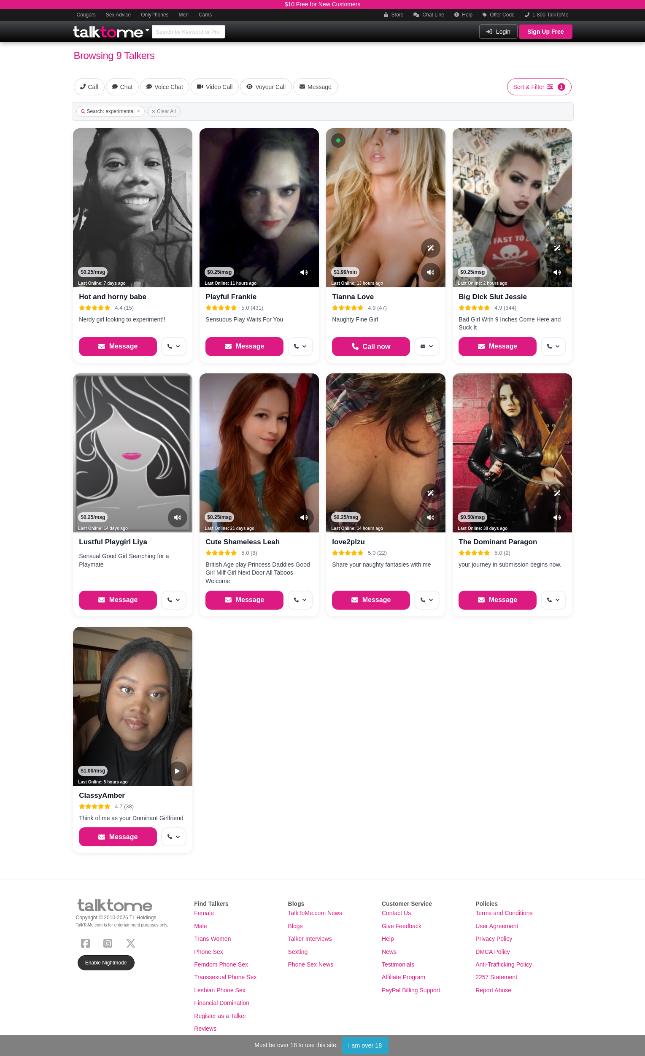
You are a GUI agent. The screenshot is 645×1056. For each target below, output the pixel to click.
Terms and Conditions (503, 913)
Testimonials (398, 964)
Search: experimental (110, 111)
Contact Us (396, 913)
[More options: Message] (427, 346)
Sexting (298, 951)
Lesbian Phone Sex (219, 990)
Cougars (86, 15)
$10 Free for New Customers (323, 4)
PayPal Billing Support (411, 990)
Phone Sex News (310, 964)
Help (463, 15)
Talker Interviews (310, 938)
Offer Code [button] (499, 15)
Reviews (205, 1028)
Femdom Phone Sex (221, 964)
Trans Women (212, 938)
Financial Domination (221, 1002)
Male (200, 926)
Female (204, 913)
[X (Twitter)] (132, 942)
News (389, 951)
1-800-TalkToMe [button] (547, 15)
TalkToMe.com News (315, 913)
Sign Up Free (545, 31)
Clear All (164, 111)
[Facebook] (87, 942)
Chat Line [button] (428, 15)
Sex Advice (118, 15)
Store (393, 15)
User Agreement (496, 926)
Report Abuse (493, 990)
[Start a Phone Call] (371, 346)
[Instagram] (109, 942)
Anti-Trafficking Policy (503, 964)
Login (498, 31)
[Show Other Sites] (148, 28)
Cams (205, 15)
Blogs (295, 926)
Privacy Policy (493, 938)
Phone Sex (208, 951)
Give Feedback (401, 926)
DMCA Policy (492, 951)
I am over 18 (365, 1045)
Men (184, 15)
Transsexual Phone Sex (225, 977)
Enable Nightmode (106, 963)
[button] (338, 140)
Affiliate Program (403, 977)
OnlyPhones (154, 15)
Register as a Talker (220, 1016)
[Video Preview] (177, 771)
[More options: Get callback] (173, 346)
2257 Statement (496, 977)
